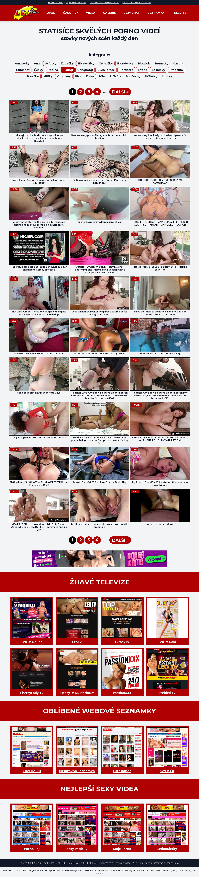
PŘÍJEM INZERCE (89, 862)
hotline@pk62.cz (52, 862)
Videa (90, 12)
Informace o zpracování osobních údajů (159, 862)
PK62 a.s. (36, 862)
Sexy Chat (132, 12)
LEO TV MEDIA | (71, 862)
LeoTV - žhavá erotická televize (137, 2)
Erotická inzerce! (55, 2)
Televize (179, 12)
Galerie (109, 12)
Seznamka (156, 12)
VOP (134, 862)
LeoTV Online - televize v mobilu (104, 2)
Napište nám (106, 862)
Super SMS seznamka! (76, 2)
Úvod (51, 12)
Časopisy (70, 12)
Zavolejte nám (123, 862)
